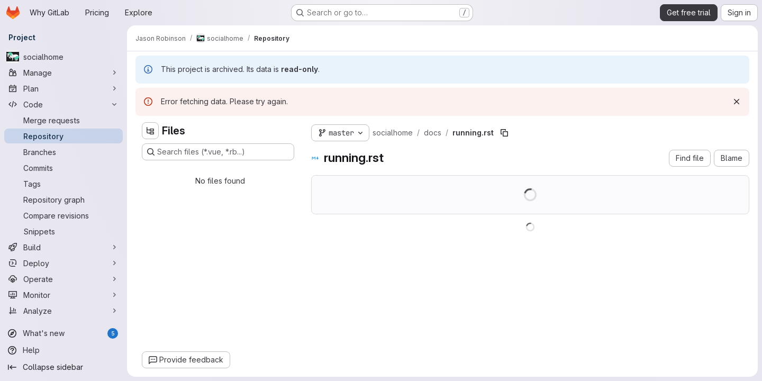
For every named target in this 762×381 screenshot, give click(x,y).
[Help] (63, 350)
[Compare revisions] (63, 215)
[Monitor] (63, 294)
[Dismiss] (736, 101)
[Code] (63, 104)
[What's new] (63, 333)
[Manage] (63, 72)
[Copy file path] (504, 132)
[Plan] (63, 88)
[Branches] (63, 151)
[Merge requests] (63, 120)
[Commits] (63, 167)
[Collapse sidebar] (63, 367)
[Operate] (63, 278)
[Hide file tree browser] (150, 130)
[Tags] (63, 183)
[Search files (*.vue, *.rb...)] (218, 151)
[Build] (63, 247)
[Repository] (63, 136)
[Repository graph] (63, 199)
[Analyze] (63, 310)
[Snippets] (63, 231)
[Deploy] (63, 263)
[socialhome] (63, 56)
